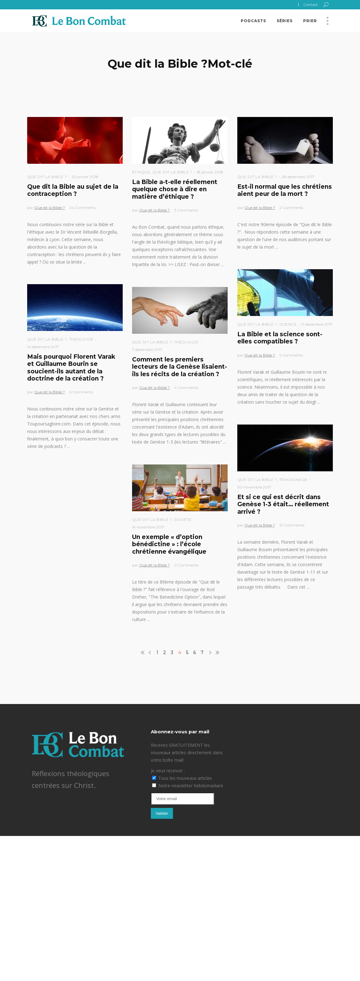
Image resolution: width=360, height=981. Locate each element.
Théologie (81, 339)
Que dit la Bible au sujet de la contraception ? (72, 190)
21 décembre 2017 (317, 324)
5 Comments (291, 355)
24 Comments (82, 207)
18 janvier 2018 (210, 172)
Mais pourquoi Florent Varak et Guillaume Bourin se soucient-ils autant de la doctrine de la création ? (71, 367)
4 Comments (186, 387)
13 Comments (291, 525)
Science (288, 324)
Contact (310, 4)
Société (183, 519)
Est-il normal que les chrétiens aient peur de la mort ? (284, 190)
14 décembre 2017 (43, 346)
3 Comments (186, 210)
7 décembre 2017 (147, 349)
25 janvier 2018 (85, 176)
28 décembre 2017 (298, 176)
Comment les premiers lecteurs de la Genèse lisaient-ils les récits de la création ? (179, 367)
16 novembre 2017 (148, 527)
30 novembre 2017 (254, 487)
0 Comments (186, 565)
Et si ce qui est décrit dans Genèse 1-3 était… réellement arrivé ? (283, 504)
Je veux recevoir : (168, 771)
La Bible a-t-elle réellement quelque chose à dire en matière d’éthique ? (174, 189)
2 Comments (291, 207)
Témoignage (293, 479)
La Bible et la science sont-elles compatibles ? (279, 338)
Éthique (141, 172)
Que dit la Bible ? (47, 176)
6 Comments (81, 392)
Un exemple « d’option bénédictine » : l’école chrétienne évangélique (169, 544)
